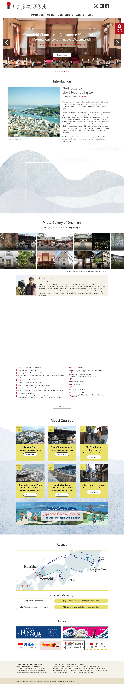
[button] (6, 43)
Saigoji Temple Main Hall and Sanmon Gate (33, 380)
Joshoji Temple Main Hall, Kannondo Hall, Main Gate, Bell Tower (40, 390)
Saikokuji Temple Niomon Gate (28, 370)
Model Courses (65, 15)
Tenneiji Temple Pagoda (29, 382)
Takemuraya (75, 379)
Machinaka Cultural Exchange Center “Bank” (41, 397)
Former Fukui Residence (26, 393)
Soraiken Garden (77, 367)
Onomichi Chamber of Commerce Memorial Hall (88, 371)
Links (90, 15)
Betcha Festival (76, 387)
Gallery (50, 15)
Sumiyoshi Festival (77, 392)
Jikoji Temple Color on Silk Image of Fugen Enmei (35, 388)
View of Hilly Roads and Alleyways (30, 367)
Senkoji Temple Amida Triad (34, 385)
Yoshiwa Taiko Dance (78, 389)
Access (80, 15)
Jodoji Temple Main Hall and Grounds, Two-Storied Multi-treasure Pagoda (41, 376)
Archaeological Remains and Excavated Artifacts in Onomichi (89, 396)
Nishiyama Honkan (78, 382)
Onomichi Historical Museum (83, 375)
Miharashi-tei (76, 384)
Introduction (37, 15)
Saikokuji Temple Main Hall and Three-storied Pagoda (36, 373)
